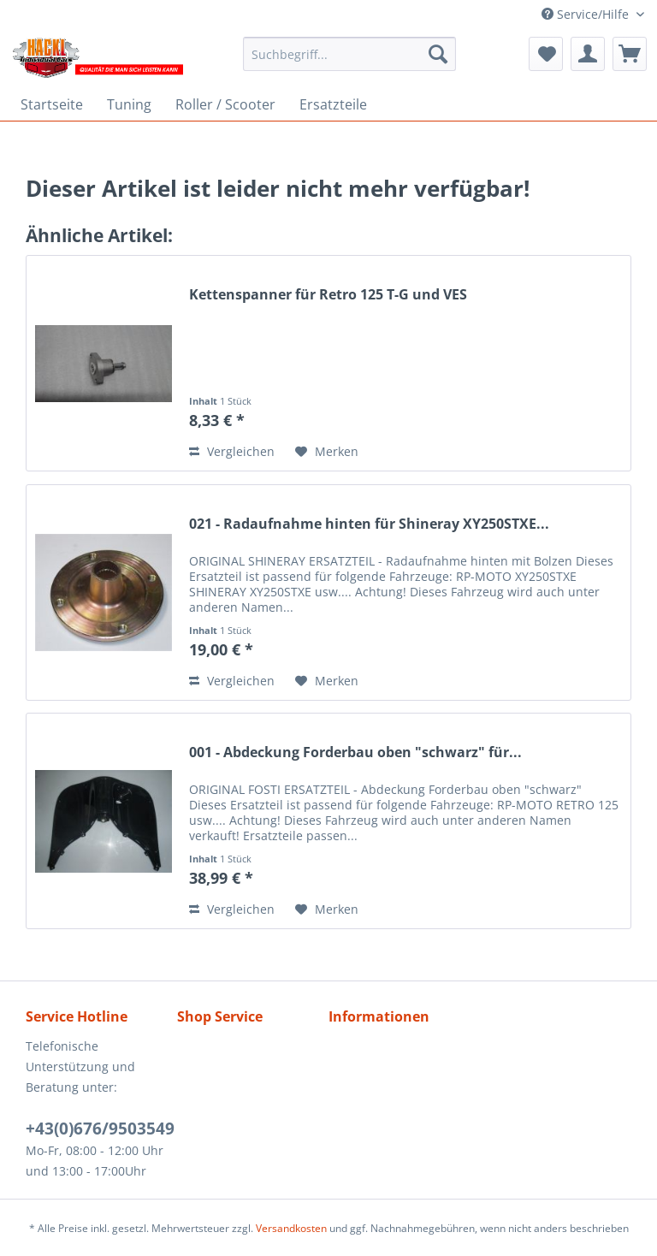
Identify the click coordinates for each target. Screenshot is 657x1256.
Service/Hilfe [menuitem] (587, 14)
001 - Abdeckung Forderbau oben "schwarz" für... (355, 752)
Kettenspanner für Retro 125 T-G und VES (328, 295)
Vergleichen (232, 451)
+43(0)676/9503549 (100, 1128)
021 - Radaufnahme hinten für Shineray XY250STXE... (369, 524)
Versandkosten (291, 1228)
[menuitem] (350, 54)
